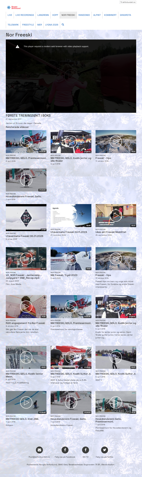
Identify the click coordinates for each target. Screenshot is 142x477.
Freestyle (28, 24)
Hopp (55, 15)
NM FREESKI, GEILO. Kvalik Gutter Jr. (71, 374)
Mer (39, 24)
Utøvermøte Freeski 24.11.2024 (69, 232)
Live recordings (25, 15)
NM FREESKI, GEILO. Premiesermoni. (26, 158)
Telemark (13, 24)
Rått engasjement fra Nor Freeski (25, 323)
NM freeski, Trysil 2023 (64, 275)
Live (10, 15)
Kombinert (110, 15)
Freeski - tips (103, 158)
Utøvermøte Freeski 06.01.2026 (24, 236)
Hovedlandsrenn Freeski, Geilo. (24, 196)
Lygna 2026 (51, 24)
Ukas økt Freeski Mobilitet (111, 232)
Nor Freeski (68, 15)
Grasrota (125, 15)
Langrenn (43, 15)
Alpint (97, 15)
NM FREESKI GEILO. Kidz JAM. (22, 419)
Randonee (84, 15)
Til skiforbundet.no (127, 2)
